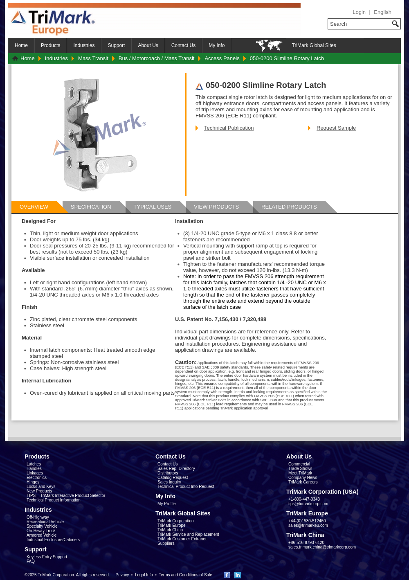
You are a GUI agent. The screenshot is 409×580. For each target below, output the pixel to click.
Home (21, 45)
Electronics (37, 477)
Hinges (33, 482)
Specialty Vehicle (42, 526)
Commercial (299, 464)
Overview (34, 207)
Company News (302, 477)
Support (116, 45)
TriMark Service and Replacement (188, 534)
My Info (217, 45)
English (382, 12)
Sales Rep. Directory (176, 468)
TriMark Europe (171, 525)
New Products (39, 491)
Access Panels (221, 58)
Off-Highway (38, 517)
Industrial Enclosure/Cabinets (53, 539)
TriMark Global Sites (314, 45)
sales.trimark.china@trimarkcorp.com (322, 547)
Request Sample (336, 128)
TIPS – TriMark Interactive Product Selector (66, 495)
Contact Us (183, 45)
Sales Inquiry (169, 482)
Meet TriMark (300, 473)
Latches (34, 464)
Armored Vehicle (41, 535)
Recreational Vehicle (45, 521)
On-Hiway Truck (41, 530)
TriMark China (170, 530)
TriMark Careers (303, 482)
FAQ (31, 561)
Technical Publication (229, 128)
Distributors (167, 473)
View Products (216, 207)
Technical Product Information (54, 500)
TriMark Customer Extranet (182, 539)
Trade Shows (300, 468)
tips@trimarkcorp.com (308, 503)
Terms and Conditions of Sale (185, 575)
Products (50, 45)
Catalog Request (172, 477)
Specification (91, 207)
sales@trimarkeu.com (308, 525)
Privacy (122, 575)
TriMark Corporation (175, 521)
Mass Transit (93, 58)
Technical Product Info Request (185, 486)
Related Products (289, 207)
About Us (148, 45)
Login (359, 12)
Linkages (35, 473)
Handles (34, 468)
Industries (83, 45)
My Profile (166, 503)
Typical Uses (153, 207)
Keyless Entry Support (47, 557)
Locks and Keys (41, 486)
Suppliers (166, 543)
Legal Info (144, 575)
